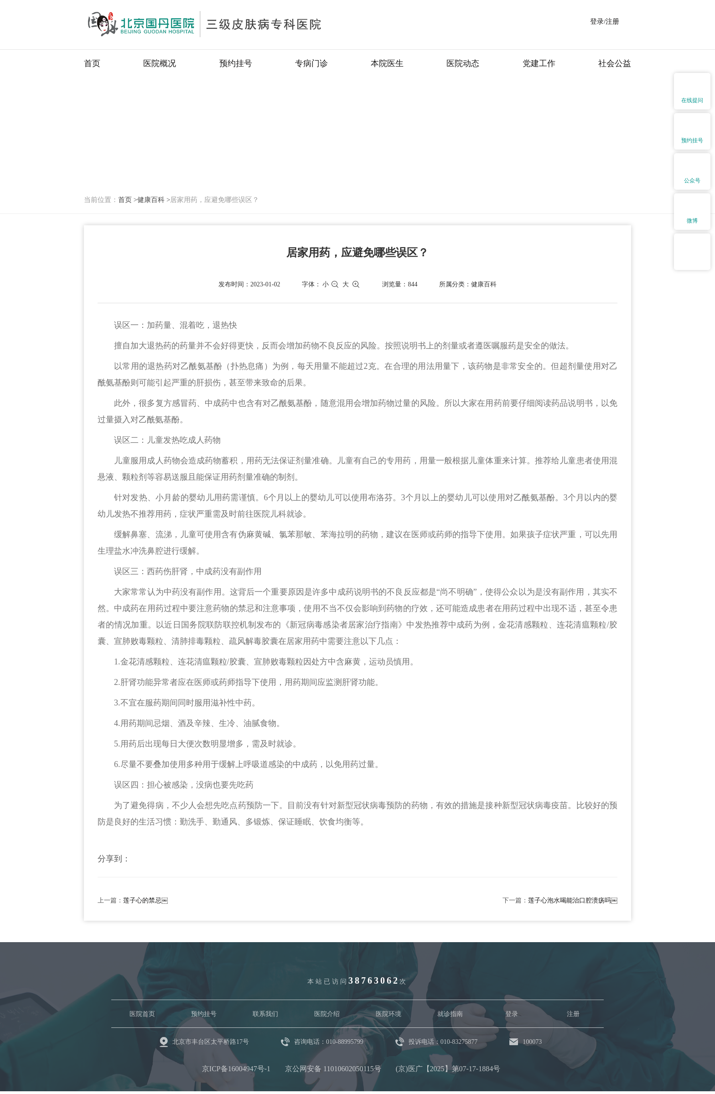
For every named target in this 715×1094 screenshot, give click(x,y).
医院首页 (142, 1014)
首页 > (127, 199)
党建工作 (539, 63)
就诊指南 (450, 1014)
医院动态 (462, 63)
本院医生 (387, 63)
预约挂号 (235, 63)
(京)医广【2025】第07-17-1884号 (448, 1069)
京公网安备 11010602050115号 (333, 1069)
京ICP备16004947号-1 (236, 1069)
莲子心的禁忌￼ (145, 900)
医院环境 (388, 1014)
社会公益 (614, 63)
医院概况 (159, 63)
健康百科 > (153, 199)
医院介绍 (327, 1014)
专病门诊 (311, 63)
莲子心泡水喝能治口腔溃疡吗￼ (572, 900)
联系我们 (265, 1014)
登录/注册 (604, 21)
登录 (511, 1014)
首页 (92, 63)
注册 (573, 1014)
